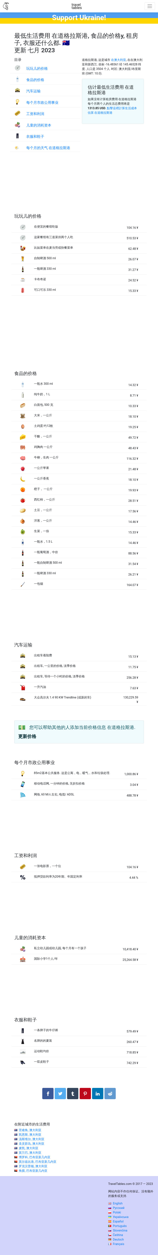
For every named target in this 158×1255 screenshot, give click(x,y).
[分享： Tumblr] (72, 1093)
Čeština (115, 1235)
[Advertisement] (79, 186)
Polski (114, 1212)
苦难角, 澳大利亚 (30, 1130)
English (115, 1203)
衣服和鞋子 (35, 136)
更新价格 (27, 736)
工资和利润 (35, 114)
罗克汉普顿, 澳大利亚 (33, 1166)
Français (116, 1244)
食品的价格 (35, 80)
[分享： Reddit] (110, 1093)
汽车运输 (33, 91)
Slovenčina (117, 1230)
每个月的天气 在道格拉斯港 (48, 148)
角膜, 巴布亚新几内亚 (33, 1170)
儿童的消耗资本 (38, 125)
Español (116, 1221)
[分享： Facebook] (48, 1093)
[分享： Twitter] (60, 1093)
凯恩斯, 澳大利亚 (30, 1134)
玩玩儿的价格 (37, 68)
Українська (118, 1217)
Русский (116, 1208)
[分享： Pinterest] (85, 1093)
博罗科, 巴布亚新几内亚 (34, 1157)
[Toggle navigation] (149, 6)
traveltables (77, 6)
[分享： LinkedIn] (97, 1093)
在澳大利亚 (118, 60)
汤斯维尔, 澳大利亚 (31, 1139)
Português (117, 1226)
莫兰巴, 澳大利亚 (30, 1152)
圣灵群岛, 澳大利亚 (31, 1143)
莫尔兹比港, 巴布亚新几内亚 (37, 1161)
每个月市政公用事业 (42, 102)
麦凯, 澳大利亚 (28, 1148)
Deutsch (116, 1239)
